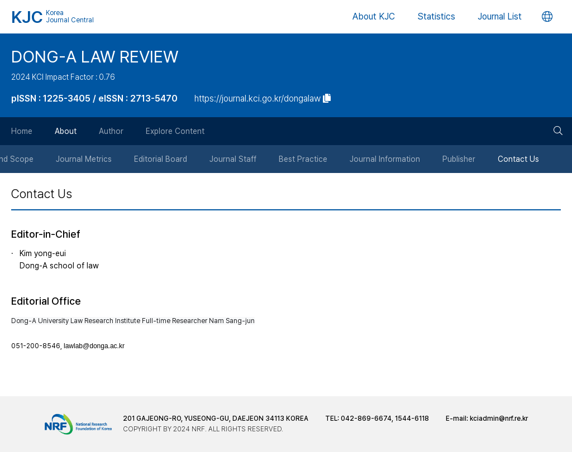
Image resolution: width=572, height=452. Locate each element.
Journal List (500, 16)
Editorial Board (160, 159)
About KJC (373, 16)
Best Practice (303, 159)
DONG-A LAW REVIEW (94, 56)
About (66, 131)
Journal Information (385, 159)
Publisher (458, 159)
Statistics (436, 16)
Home (21, 131)
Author (111, 131)
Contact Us (518, 159)
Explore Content (175, 131)
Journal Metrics (84, 159)
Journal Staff (232, 159)
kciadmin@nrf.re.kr (499, 418)
